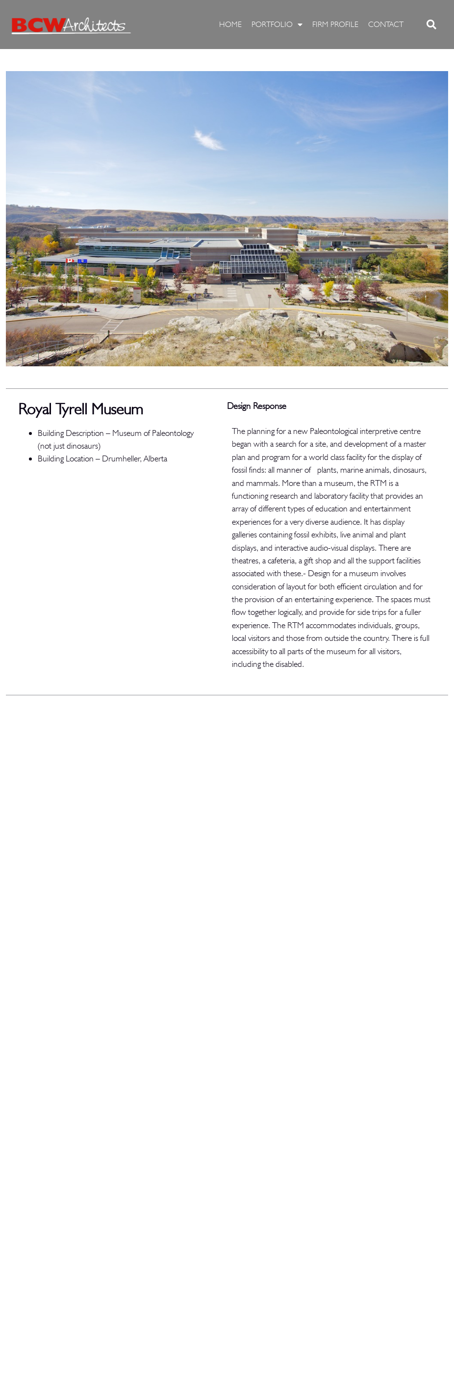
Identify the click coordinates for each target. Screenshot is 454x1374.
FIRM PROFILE (335, 24)
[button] (431, 24)
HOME (230, 24)
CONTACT (386, 24)
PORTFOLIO (277, 24)
